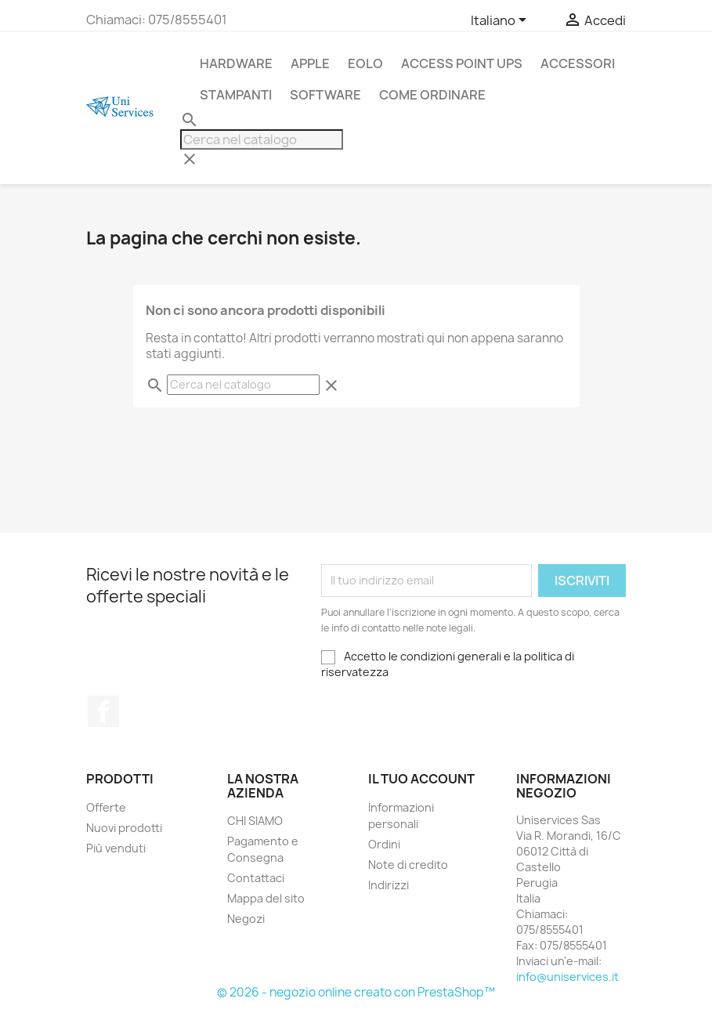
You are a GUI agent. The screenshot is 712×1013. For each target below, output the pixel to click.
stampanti (236, 94)
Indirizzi (388, 884)
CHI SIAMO (255, 820)
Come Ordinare (432, 94)
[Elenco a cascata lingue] (501, 21)
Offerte (106, 807)
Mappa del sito (266, 898)
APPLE (310, 63)
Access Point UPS (461, 63)
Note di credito (408, 864)
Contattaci (255, 877)
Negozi (246, 918)
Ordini (384, 844)
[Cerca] (261, 139)
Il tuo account (421, 778)
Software (325, 94)
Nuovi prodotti (124, 827)
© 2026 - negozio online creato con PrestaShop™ (356, 992)
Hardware (236, 63)
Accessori (577, 63)
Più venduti (116, 848)
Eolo (365, 63)
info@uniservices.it (567, 976)
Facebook (103, 711)
